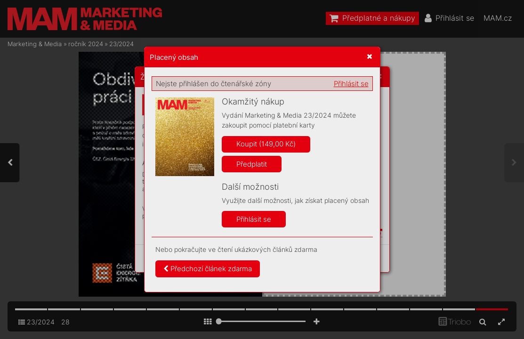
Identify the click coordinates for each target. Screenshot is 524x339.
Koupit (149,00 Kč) (266, 143)
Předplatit (251, 164)
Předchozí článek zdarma (207, 268)
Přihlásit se (351, 83)
